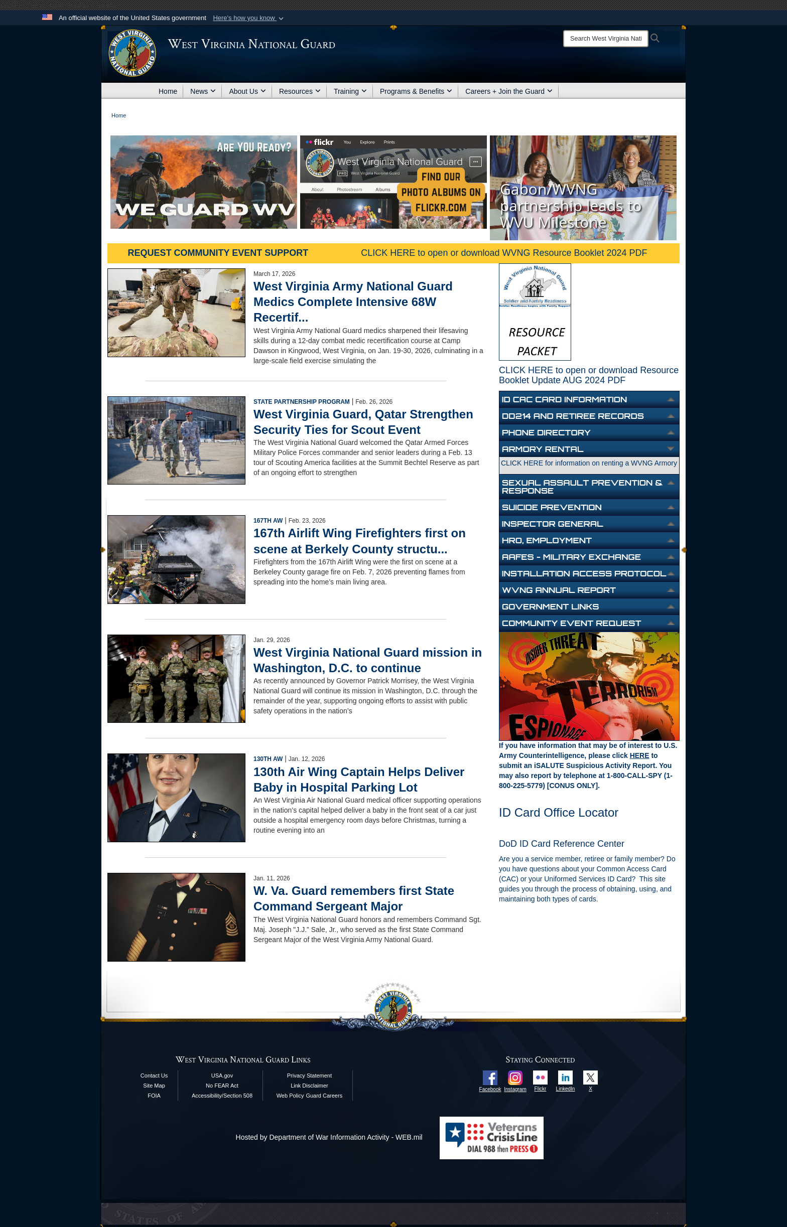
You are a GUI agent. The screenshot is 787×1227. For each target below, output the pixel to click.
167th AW (268, 520)
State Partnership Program (301, 401)
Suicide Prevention (552, 507)
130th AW (268, 758)
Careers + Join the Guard (509, 91)
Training (350, 91)
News (203, 91)
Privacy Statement (309, 1075)
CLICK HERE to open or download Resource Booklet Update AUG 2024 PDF (589, 375)
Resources (300, 91)
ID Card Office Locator (558, 812)
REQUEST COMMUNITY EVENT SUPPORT (218, 253)
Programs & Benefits (416, 91)
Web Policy (290, 1096)
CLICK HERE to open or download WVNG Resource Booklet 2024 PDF (504, 253)
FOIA (154, 1096)
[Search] (605, 38)
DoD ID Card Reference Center (561, 844)
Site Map (154, 1086)
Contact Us (154, 1075)
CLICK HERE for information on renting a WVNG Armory (589, 463)
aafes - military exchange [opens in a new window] (571, 557)
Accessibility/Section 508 (222, 1096)
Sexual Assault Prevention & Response (582, 487)
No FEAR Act (222, 1086)
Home (168, 91)
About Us (247, 91)
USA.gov (222, 1075)
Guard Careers (324, 1096)
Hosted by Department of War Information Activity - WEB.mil (329, 1137)
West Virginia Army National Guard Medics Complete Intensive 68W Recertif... (353, 301)
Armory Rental (542, 449)
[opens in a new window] (490, 1077)
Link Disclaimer (309, 1086)
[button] (249, 18)
